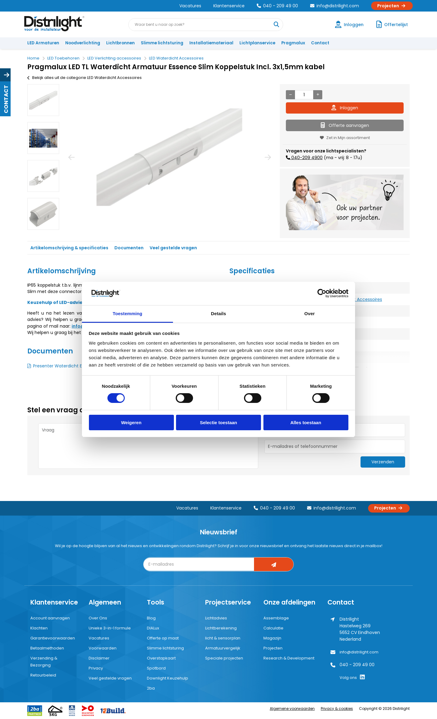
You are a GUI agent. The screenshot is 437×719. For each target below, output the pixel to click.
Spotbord (156, 668)
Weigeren (131, 422)
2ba (151, 688)
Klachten (39, 628)
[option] (43, 100)
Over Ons (98, 618)
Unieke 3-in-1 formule (110, 628)
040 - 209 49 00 (277, 6)
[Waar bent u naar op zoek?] (276, 25)
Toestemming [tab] (127, 313)
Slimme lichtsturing (162, 43)
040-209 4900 (306, 158)
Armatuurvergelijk (222, 648)
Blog (151, 618)
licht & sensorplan (222, 638)
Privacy (96, 668)
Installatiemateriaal (211, 43)
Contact (320, 43)
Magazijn (272, 638)
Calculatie (273, 628)
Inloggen (344, 108)
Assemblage (276, 618)
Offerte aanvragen (345, 125)
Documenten (129, 248)
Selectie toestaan (218, 422)
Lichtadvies (216, 618)
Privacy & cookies (337, 708)
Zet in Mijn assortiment (345, 138)
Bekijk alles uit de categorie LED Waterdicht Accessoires (84, 77)
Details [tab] (218, 313)
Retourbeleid (43, 675)
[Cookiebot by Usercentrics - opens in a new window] (321, 293)
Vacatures (190, 6)
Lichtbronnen (120, 43)
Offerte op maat (163, 638)
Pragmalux (293, 43)
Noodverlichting (82, 43)
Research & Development (288, 658)
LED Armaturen (43, 43)
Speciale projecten (224, 658)
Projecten (392, 6)
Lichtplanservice (257, 43)
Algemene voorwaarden (292, 708)
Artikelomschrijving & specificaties (69, 248)
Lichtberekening (221, 628)
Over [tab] (309, 313)
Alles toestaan (305, 422)
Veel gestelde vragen (173, 248)
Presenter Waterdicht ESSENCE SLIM (70, 366)
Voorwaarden (103, 648)
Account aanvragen (50, 618)
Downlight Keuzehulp (167, 678)
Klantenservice (229, 6)
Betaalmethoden (47, 648)
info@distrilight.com (334, 6)
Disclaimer (99, 658)
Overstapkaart (161, 658)
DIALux (153, 628)
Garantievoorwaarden (52, 638)
